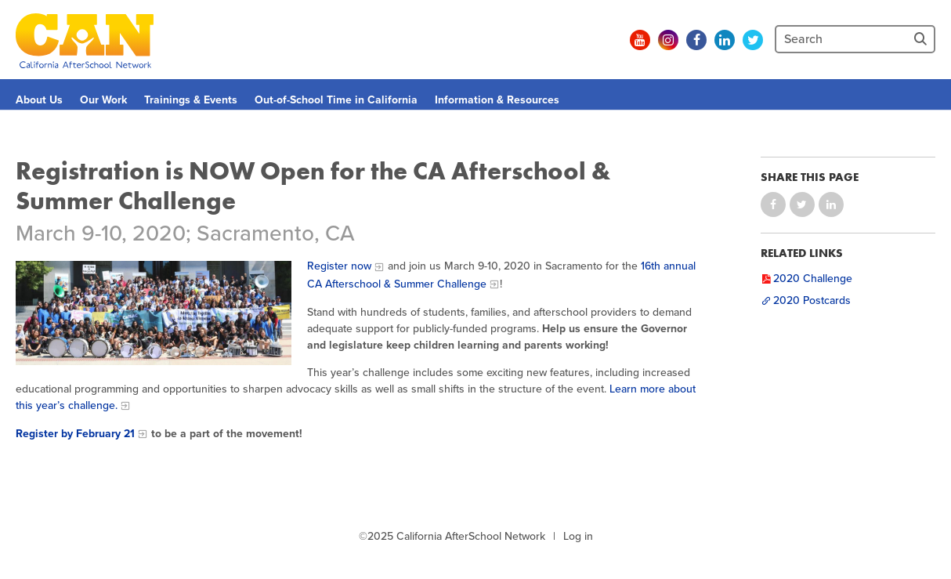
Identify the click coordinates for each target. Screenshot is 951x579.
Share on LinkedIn (831, 204)
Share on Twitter (802, 204)
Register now (339, 266)
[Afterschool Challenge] (153, 313)
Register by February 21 (75, 433)
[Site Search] (922, 39)
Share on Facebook (773, 204)
